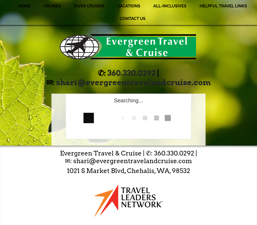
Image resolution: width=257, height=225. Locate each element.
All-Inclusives (169, 6)
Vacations (128, 6)
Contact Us (132, 18)
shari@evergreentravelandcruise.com (133, 82)
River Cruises (89, 6)
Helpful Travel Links (223, 6)
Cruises (52, 6)
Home (24, 6)
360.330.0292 (132, 73)
